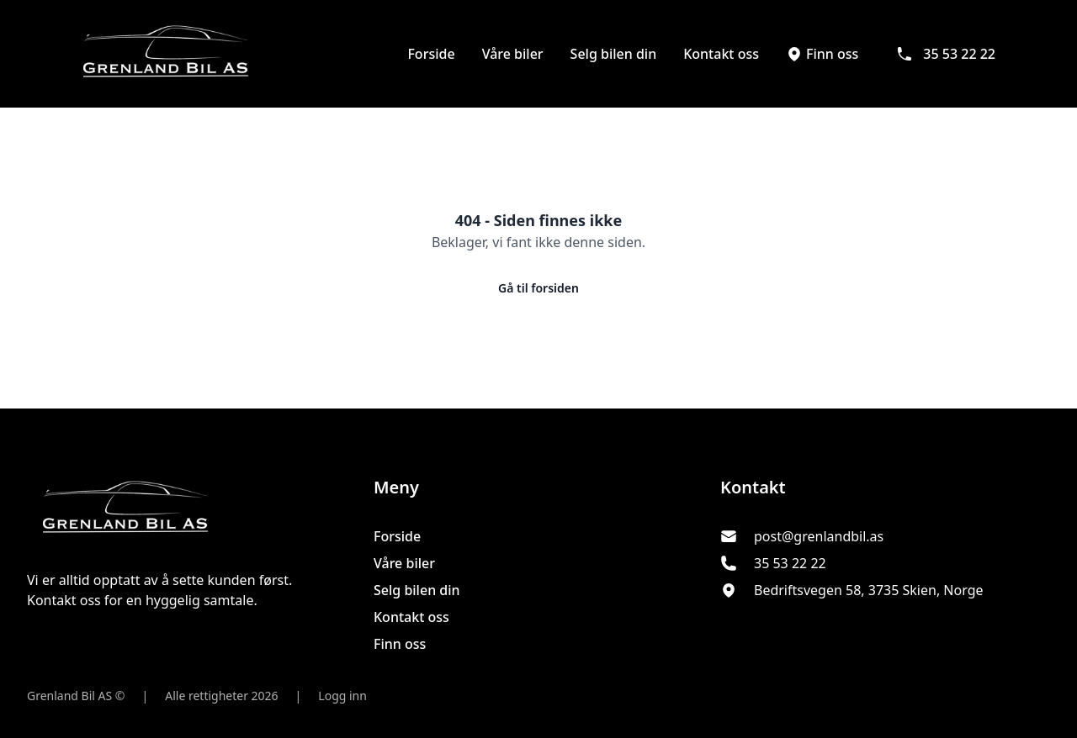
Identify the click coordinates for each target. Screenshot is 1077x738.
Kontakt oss (721, 54)
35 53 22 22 (945, 54)
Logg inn (342, 696)
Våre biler (513, 54)
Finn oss (822, 54)
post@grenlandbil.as (818, 536)
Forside (430, 54)
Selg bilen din (613, 54)
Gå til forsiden (538, 288)
